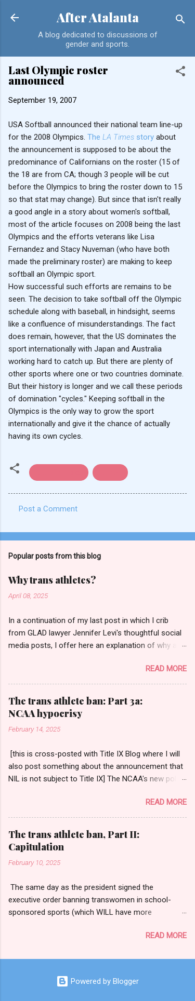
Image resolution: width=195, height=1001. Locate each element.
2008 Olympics (59, 472)
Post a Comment (48, 508)
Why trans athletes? (52, 580)
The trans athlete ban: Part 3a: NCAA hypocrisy (75, 707)
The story (121, 137)
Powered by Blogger (97, 981)
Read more (166, 668)
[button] (180, 73)
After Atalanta (98, 17)
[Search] (180, 21)
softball (110, 472)
